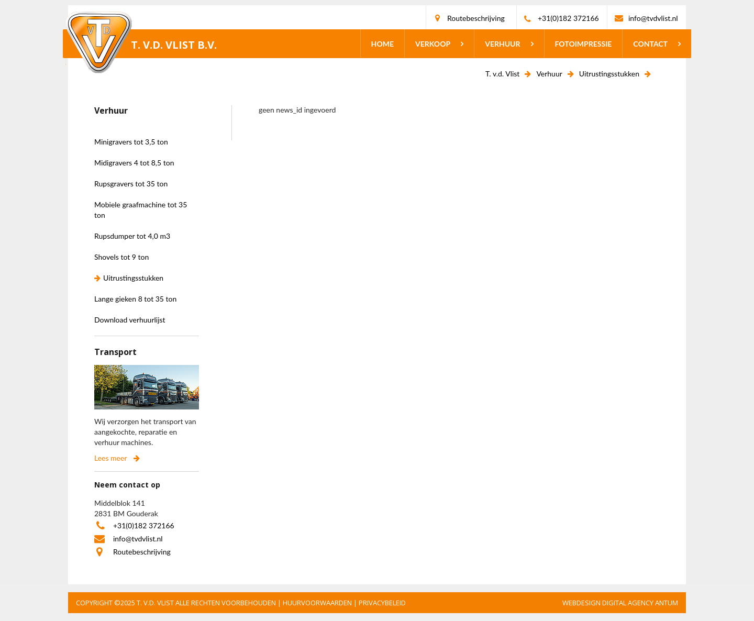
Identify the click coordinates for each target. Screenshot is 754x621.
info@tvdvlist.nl (653, 18)
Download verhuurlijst (129, 319)
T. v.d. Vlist (502, 73)
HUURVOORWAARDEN (317, 602)
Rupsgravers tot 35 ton (131, 183)
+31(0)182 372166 (568, 18)
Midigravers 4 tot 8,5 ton (134, 162)
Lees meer (110, 457)
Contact (650, 43)
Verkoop (432, 43)
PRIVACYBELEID (382, 602)
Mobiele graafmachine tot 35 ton (140, 209)
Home (382, 43)
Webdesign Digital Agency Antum (620, 602)
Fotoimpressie (583, 43)
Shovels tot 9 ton (121, 256)
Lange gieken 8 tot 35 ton (135, 298)
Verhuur (502, 43)
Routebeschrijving (476, 18)
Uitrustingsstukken (609, 73)
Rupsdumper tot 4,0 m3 (132, 235)
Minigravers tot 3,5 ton (131, 141)
